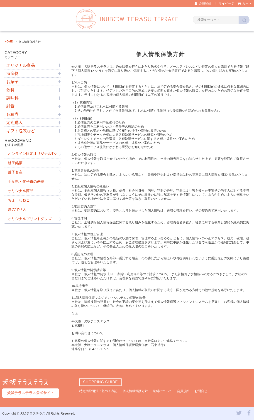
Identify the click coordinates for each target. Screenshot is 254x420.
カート (247, 3)
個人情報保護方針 (135, 391)
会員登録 (205, 3)
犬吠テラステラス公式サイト (30, 393)
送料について (162, 391)
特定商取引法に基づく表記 (98, 391)
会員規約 (183, 391)
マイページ (226, 3)
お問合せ (201, 391)
